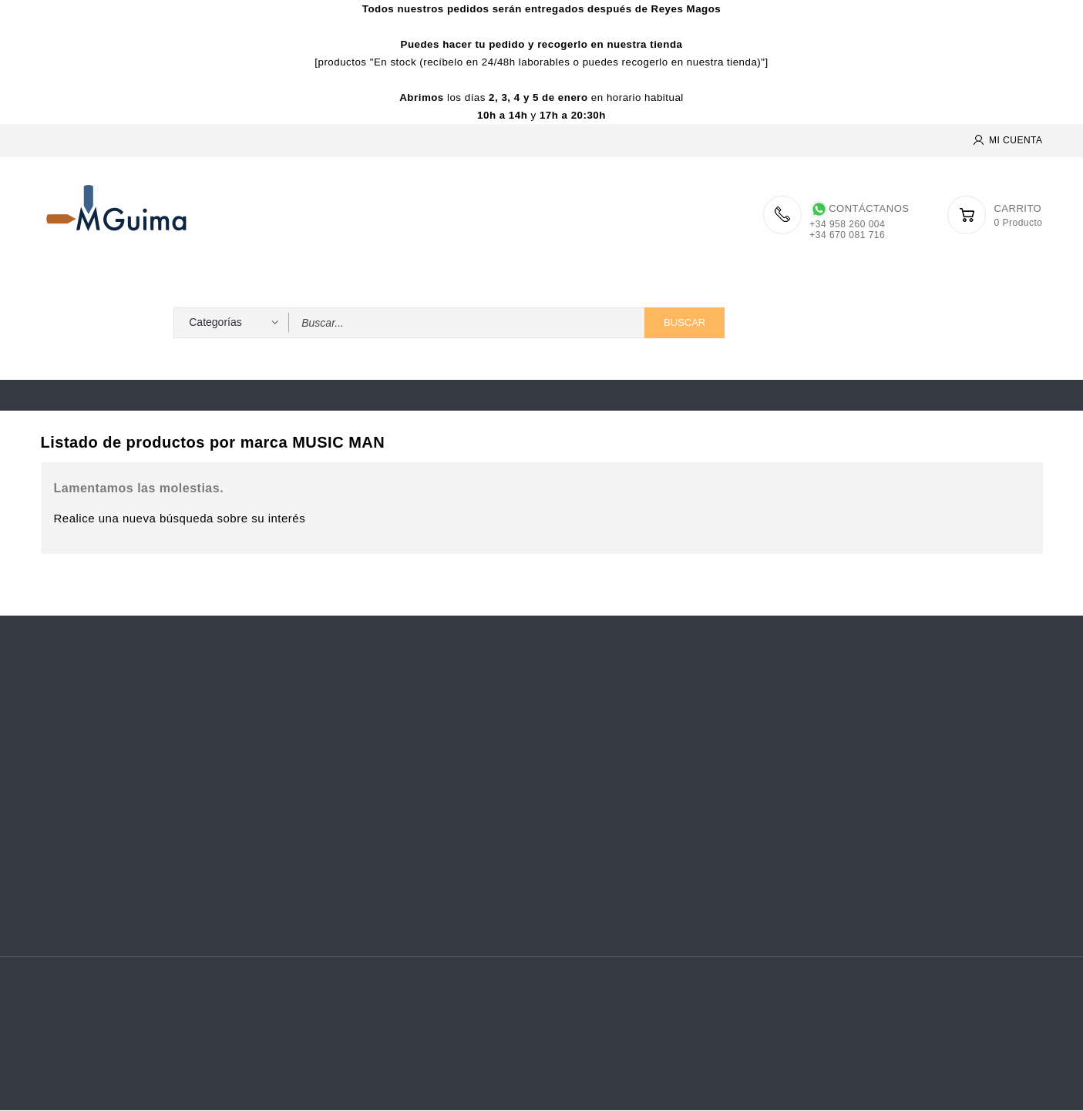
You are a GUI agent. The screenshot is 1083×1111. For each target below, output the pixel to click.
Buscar (684, 323)
